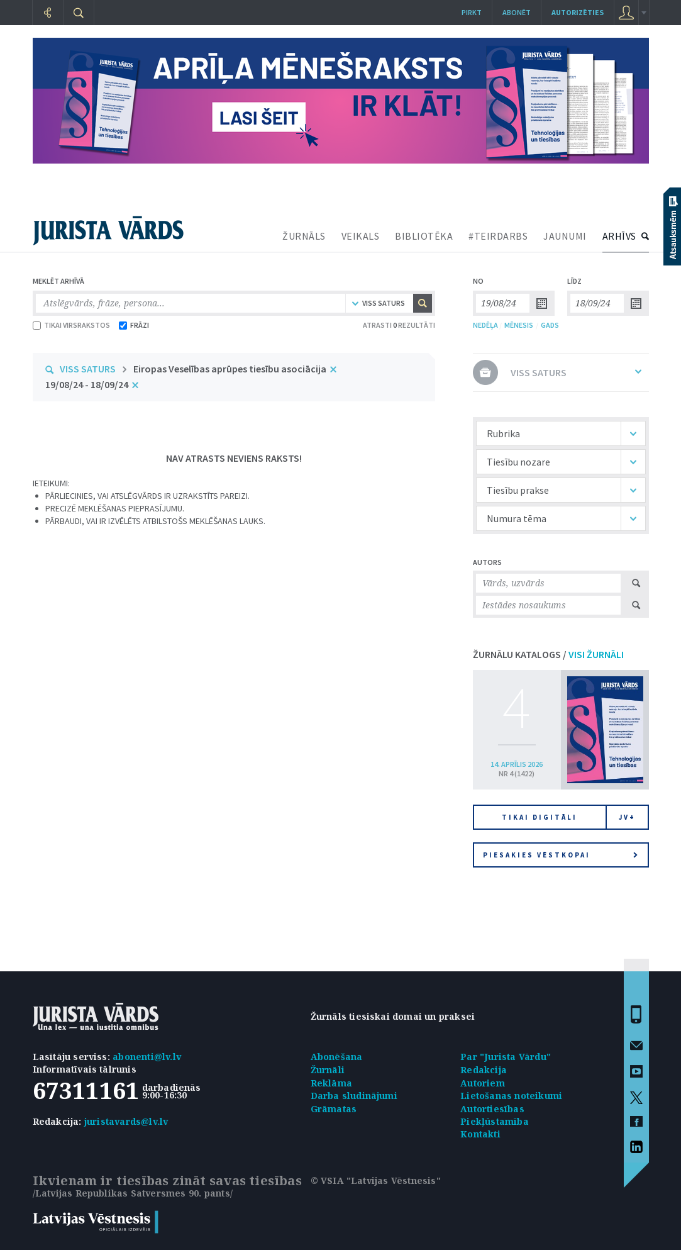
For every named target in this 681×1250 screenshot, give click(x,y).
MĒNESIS (518, 325)
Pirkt (472, 12)
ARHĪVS (619, 236)
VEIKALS (360, 236)
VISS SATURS (88, 368)
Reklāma (331, 1083)
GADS (550, 325)
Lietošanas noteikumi (511, 1096)
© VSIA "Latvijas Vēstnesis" (376, 1180)
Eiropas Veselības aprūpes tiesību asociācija (229, 368)
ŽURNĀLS (304, 236)
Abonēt (516, 12)
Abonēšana (337, 1057)
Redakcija (483, 1070)
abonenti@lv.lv (147, 1057)
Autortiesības (492, 1109)
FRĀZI (134, 325)
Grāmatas (334, 1109)
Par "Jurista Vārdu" (505, 1057)
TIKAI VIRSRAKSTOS (71, 325)
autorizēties (577, 12)
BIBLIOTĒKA (424, 236)
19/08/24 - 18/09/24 (86, 384)
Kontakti (480, 1134)
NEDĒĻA (485, 325)
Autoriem (482, 1083)
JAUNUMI (565, 236)
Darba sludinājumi (354, 1096)
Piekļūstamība (494, 1121)
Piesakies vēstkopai (560, 855)
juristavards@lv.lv (126, 1121)
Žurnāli (328, 1070)
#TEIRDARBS (498, 236)
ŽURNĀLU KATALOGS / (548, 654)
